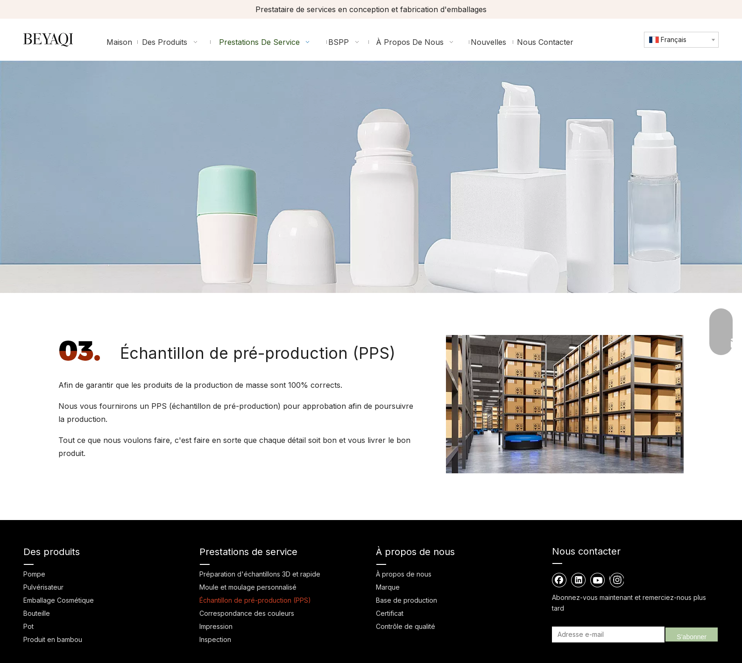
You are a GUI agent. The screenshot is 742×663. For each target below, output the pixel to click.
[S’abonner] (691, 634)
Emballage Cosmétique (58, 600)
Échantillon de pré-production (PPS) (255, 600)
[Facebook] (559, 579)
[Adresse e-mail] (607, 634)
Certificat (389, 613)
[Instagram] (616, 579)
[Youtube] (597, 579)
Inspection (215, 639)
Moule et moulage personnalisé (248, 587)
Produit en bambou (52, 639)
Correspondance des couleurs (246, 613)
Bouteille (36, 613)
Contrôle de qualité (405, 626)
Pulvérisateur (43, 587)
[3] (80, 351)
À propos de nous (403, 574)
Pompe (34, 574)
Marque (388, 587)
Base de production (406, 600)
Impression (216, 626)
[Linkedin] (578, 579)
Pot (28, 626)
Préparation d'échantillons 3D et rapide (259, 574)
